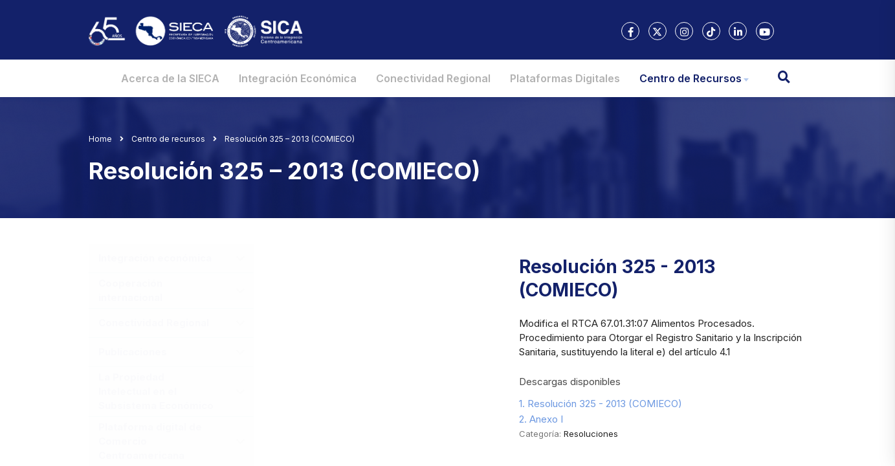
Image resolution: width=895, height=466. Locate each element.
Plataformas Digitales (565, 78)
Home (100, 139)
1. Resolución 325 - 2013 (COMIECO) (600, 403)
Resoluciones (591, 433)
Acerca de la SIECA (170, 78)
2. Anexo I (541, 419)
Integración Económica (298, 78)
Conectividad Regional (433, 78)
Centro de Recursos (690, 78)
